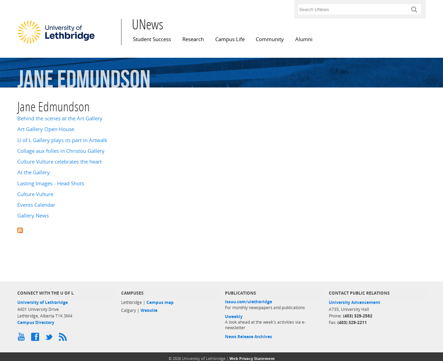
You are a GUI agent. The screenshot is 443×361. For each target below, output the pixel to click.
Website (149, 310)
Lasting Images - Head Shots (50, 183)
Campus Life (230, 39)
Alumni (304, 39)
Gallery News (33, 215)
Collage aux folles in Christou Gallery (61, 151)
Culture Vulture (35, 194)
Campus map (160, 302)
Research (193, 39)
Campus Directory (35, 322)
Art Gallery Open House (45, 129)
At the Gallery (33, 172)
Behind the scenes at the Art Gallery (59, 118)
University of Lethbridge (42, 302)
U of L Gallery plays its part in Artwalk (62, 140)
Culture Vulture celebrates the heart (59, 161)
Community (270, 39)
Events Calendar (36, 205)
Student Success (152, 39)
